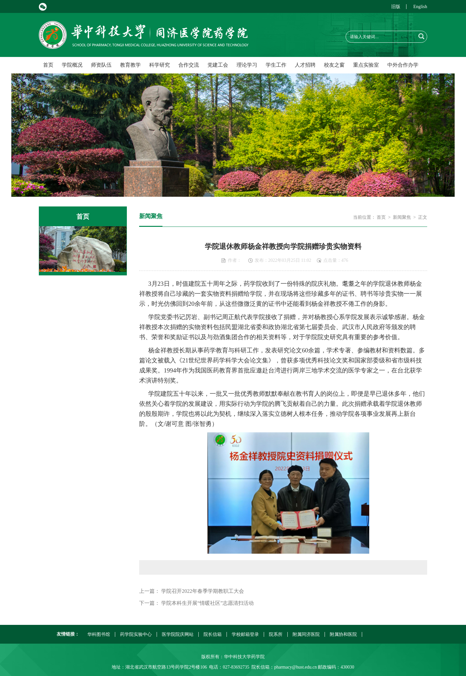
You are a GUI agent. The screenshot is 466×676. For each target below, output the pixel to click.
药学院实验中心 (136, 634)
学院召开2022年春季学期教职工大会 (202, 591)
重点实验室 (366, 65)
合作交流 (188, 65)
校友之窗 (334, 65)
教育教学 (130, 65)
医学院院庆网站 (178, 634)
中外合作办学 (402, 65)
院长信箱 (213, 634)
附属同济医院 (306, 634)
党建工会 (217, 65)
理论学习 (247, 65)
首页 (48, 65)
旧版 (395, 6)
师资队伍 (101, 65)
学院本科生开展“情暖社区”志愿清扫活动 (207, 603)
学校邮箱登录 (245, 634)
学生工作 (276, 65)
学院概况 (72, 65)
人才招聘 (305, 65)
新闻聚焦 (402, 217)
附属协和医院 (343, 634)
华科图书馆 (98, 634)
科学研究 (159, 65)
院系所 (276, 634)
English (420, 6)
